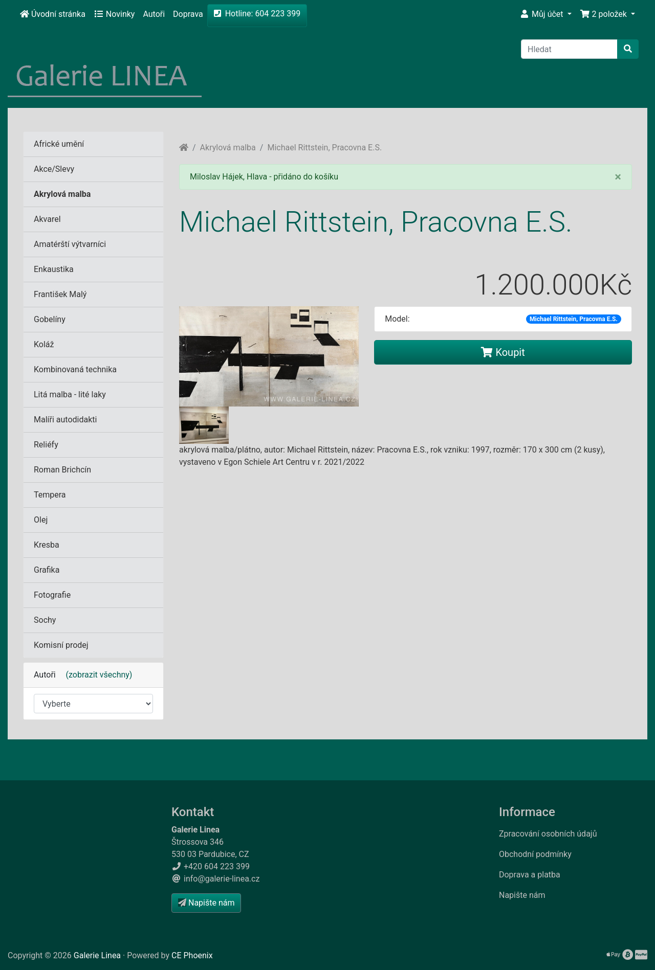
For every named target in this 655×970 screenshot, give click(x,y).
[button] (545, 14)
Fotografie (52, 595)
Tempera (50, 495)
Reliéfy (46, 444)
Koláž (44, 344)
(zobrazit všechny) (95, 675)
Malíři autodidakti (65, 419)
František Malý (60, 294)
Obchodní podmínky (535, 854)
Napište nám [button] (206, 903)
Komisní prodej (61, 645)
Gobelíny (50, 319)
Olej (41, 520)
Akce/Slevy (54, 169)
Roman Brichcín (62, 470)
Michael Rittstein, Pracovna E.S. (324, 147)
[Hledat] (569, 49)
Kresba (46, 545)
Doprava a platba (529, 874)
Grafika (46, 570)
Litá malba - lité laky (70, 394)
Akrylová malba (228, 147)
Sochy (45, 620)
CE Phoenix (192, 955)
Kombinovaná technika (75, 369)
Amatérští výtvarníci (70, 244)
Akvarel (47, 219)
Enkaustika (54, 269)
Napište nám (522, 895)
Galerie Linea (97, 955)
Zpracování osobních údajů (548, 834)
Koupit (503, 352)
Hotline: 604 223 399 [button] (257, 13)
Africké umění (59, 144)
